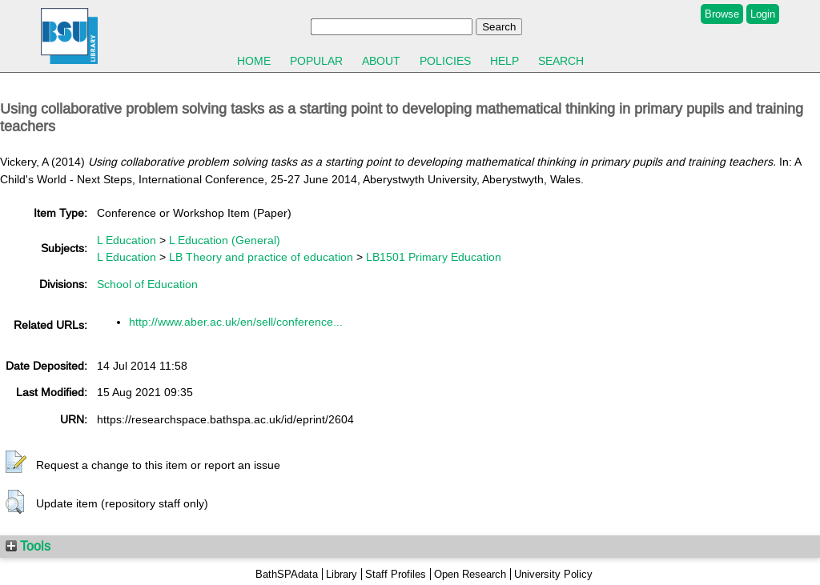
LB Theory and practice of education (261, 256)
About (381, 60)
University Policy (553, 574)
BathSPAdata (286, 574)
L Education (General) (224, 240)
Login (762, 14)
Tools (28, 546)
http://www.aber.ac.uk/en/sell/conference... (236, 321)
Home (254, 60)
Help (504, 60)
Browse (722, 14)
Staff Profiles (395, 574)
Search (561, 60)
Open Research (470, 574)
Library (341, 574)
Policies (445, 60)
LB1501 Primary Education (433, 256)
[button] (16, 463)
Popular (316, 60)
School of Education (147, 284)
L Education (126, 240)
